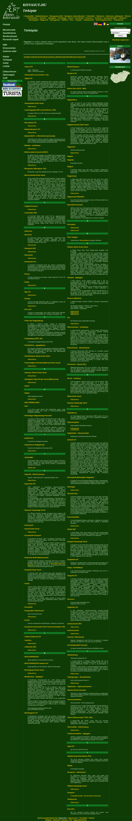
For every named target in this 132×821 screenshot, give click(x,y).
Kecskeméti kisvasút (33, 535)
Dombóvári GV (30, 262)
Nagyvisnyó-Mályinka (75, 197)
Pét (68, 318)
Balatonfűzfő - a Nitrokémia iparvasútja (40, 136)
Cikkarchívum (9, 71)
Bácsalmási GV (31, 123)
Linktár (6, 66)
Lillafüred (122, 18)
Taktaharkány (72, 655)
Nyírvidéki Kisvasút (75, 205)
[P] (68, 57)
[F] (39, 57)
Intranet (65, 820)
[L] (54, 57)
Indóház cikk (31, 467)
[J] (49, 57)
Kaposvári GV (30, 484)
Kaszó (70, 18)
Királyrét (98, 18)
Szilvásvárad (89, 20)
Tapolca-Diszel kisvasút (76, 690)
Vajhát (69, 766)
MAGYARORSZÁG (32, 657)
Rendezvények (10, 36)
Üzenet (91, 818)
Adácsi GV (29, 67)
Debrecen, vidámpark (114, 16)
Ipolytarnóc (29, 438)
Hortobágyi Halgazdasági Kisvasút (38, 416)
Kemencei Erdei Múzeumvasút (36, 558)
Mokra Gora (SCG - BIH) (76, 88)
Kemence (89, 18)
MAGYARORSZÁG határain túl (36, 663)
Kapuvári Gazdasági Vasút (35, 510)
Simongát (71, 487)
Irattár (6, 63)
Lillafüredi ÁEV (30, 647)
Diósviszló (29, 255)
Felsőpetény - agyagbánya (35, 345)
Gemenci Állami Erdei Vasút (35, 373)
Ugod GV (70, 746)
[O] (62, 57)
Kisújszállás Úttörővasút (34, 611)
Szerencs (71, 599)
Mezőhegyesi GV (31, 713)
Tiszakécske (118, 20)
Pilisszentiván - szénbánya (77, 327)
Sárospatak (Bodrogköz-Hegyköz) (80, 477)
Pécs (72, 20)
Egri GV (28, 292)
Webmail (56, 820)
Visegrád (70, 792)
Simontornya (72, 493)
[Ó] (65, 57)
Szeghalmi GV (72, 559)
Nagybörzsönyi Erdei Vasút (78, 125)
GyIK (5, 78)
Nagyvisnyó (72, 176)
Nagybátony (72, 100)
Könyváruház (9, 48)
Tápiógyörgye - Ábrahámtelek (79, 677)
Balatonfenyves (41, 16)
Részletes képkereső (120, 40)
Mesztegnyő (33, 20)
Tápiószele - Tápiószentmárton (79, 686)
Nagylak (70, 160)
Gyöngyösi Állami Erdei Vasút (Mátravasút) (41, 379)
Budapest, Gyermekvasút (75, 16)
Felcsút (128, 16)
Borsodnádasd (84, 240)
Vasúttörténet (9, 33)
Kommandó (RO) (110, 18)
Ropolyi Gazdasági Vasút (77, 403)
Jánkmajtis (29, 457)
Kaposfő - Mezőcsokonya (34, 474)
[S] (74, 57)
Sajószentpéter (73, 422)
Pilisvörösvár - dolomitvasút (78, 348)
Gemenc (43, 18)
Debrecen (100, 16)
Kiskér (27, 583)
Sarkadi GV (71, 440)
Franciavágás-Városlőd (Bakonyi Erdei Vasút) (42, 363)
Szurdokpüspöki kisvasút (77, 645)
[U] (79, 57)
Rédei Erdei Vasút (74, 396)
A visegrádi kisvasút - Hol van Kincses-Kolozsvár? (85, 796)
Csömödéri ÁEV (31, 213)
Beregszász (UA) (56, 16)
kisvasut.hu (34, 4)
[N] (60, 57)
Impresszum (73, 818)
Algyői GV (28, 78)
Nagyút (70, 166)
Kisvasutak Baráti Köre (49, 818)
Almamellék (29, 16)
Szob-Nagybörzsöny (104, 20)
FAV (70, 820)
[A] (25, 57)
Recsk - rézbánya (74, 378)
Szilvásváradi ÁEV (74, 624)
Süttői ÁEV (71, 529)
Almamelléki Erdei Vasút (34, 103)
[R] (71, 57)
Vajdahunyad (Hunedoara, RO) (79, 756)
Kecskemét (79, 18)
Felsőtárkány (32, 18)
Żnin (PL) (70, 809)
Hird (26, 406)
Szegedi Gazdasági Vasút (77, 542)
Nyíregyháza (55, 20)
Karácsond (29, 525)
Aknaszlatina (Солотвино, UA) (37, 75)
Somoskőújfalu (73, 517)
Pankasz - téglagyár (75, 277)
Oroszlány (71, 224)
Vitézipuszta (72, 799)
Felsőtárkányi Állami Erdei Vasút (37, 356)
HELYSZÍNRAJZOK (32, 402)
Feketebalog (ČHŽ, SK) (33, 339)
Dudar (27, 282)
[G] (41, 57)
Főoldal (6, 24)
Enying (27, 298)
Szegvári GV (72, 576)
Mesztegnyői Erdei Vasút (34, 670)
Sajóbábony (72, 413)
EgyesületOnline (80, 820)
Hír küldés (83, 818)
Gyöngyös (52, 18)
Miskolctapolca (73, 67)
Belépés (48, 820)
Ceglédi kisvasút (31, 206)
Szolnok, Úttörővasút (75, 637)
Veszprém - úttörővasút (76, 772)
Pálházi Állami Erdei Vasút (77, 247)
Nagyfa (70, 156)
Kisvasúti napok (11, 39)
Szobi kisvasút (73, 630)
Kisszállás (29, 607)
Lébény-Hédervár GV (33, 637)
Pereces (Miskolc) (74, 298)
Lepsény (28, 640)
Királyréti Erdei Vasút (33, 570)
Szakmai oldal (9, 51)
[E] (36, 57)
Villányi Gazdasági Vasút (77, 786)
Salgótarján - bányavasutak (78, 433)
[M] (57, 57)
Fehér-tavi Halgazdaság (34, 321)
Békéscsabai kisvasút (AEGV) (36, 152)
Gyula (27, 386)
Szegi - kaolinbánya (75, 567)
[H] (44, 57)
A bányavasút (74, 428)
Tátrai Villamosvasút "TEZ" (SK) (79, 717)
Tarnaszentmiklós (74, 699)
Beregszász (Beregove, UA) (35, 168)
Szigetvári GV (72, 607)
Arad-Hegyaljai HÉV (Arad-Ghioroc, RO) (40, 110)
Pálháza (65, 20)
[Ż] (84, 57)
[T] (76, 57)
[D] (33, 57)
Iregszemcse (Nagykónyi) (34, 445)
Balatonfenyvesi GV (32, 129)
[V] (82, 57)
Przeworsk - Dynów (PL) (76, 364)
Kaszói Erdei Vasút (32, 529)
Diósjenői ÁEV (30, 248)
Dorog (27, 274)
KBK (5, 45)
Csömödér (91, 16)
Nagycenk (44, 20)
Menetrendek (9, 30)
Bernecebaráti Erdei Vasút (35, 175)
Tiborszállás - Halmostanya (78, 727)
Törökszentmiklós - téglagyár (78, 734)
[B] (28, 57)
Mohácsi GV (72, 73)
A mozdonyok (74, 429)
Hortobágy (62, 18)
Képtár (6, 57)
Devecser (28, 235)
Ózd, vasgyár (72, 237)
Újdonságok (9, 75)
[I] (46, 57)
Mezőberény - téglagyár (34, 677)
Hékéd (27, 393)
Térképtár (30, 11)
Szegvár (79, 20)
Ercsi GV (28, 309)
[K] (51, 57)
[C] (30, 57)
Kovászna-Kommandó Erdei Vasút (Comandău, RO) (45, 627)
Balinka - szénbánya (32, 145)
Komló (27, 620)
